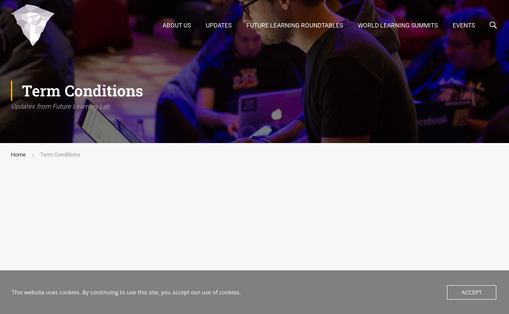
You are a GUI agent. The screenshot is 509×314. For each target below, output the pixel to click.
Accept (471, 292)
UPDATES (219, 25)
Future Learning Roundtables (294, 25)
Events (464, 25)
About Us (177, 25)
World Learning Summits (398, 25)
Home (18, 154)
